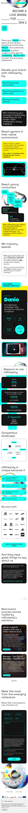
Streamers (17, 773)
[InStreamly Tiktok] (8, 783)
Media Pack (18, 778)
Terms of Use (19, 791)
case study (6, 649)
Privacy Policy (6, 747)
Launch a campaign (20, 3)
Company (17, 774)
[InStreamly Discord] (15, 783)
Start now (4, 28)
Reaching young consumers (11, 83)
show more (14, 680)
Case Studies (5, 778)
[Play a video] (14, 169)
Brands (4, 774)
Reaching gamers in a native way (13, 92)
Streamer (14, 787)
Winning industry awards (11, 100)
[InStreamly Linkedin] (19, 783)
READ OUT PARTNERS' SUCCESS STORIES (14, 545)
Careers (4, 776)
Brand (20, 787)
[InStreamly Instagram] (4, 783)
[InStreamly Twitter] (23, 783)
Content (17, 776)
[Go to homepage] (4, 3)
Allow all (5, 809)
